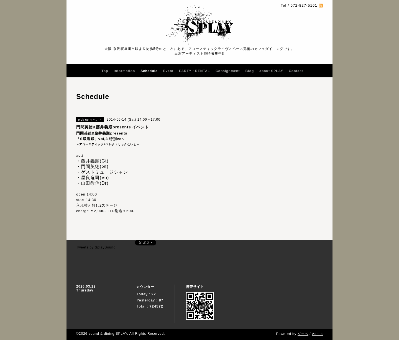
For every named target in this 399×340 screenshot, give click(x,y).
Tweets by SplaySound (96, 247)
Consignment (228, 71)
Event (168, 71)
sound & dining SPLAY (108, 334)
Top (104, 71)
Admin (317, 334)
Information (124, 71)
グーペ (303, 334)
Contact (296, 71)
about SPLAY (271, 71)
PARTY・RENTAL (194, 71)
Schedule (148, 71)
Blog (249, 71)
